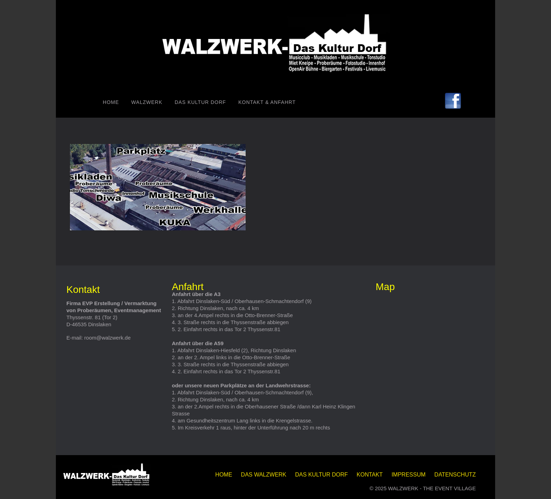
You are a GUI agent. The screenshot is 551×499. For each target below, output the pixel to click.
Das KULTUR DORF (200, 102)
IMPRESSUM (408, 475)
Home (111, 102)
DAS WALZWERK (263, 475)
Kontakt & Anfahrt (267, 102)
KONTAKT (370, 475)
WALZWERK (146, 102)
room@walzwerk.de (107, 338)
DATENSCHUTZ (455, 475)
